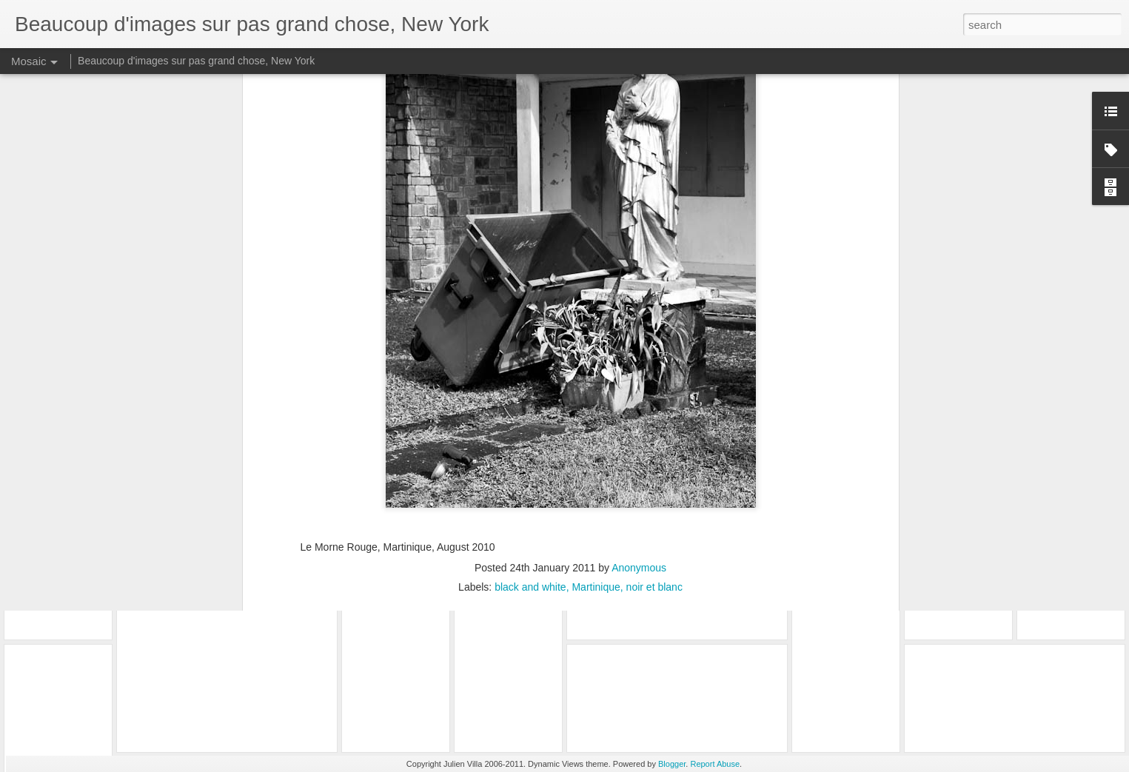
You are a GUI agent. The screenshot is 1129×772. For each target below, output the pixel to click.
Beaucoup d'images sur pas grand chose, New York (196, 61)
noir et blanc (654, 387)
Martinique (596, 387)
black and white (530, 387)
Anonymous (639, 368)
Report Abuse (715, 763)
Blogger (672, 763)
